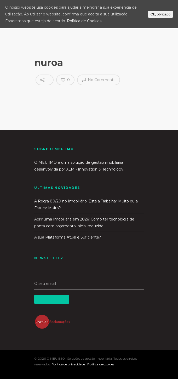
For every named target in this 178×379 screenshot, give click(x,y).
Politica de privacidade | (69, 364)
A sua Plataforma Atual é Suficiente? (67, 237)
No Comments (98, 79)
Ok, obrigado (160, 14)
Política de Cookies (84, 21)
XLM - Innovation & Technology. (95, 169)
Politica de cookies (100, 364)
